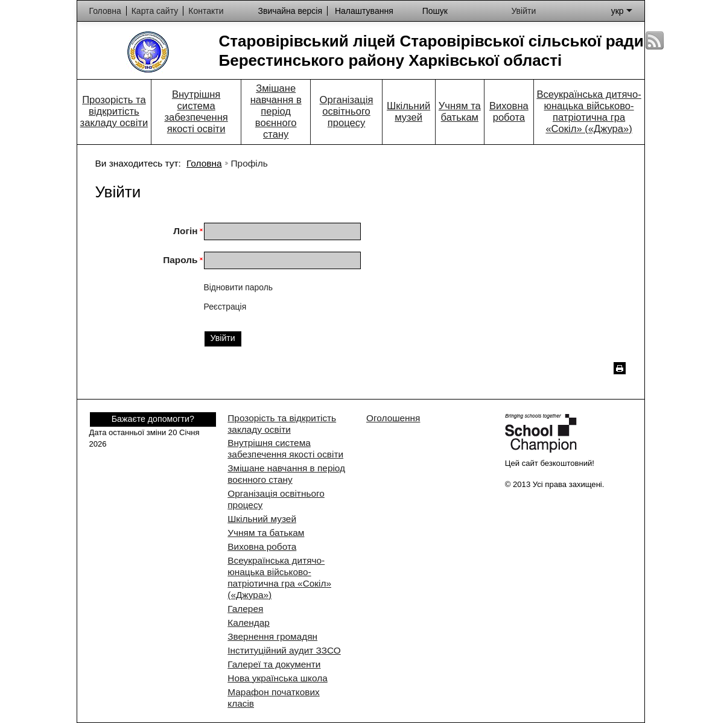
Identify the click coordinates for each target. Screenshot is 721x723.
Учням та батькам (460, 111)
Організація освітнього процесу (346, 111)
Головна (203, 163)
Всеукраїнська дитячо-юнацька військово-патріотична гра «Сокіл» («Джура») (588, 112)
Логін (185, 231)
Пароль (180, 260)
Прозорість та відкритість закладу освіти (114, 111)
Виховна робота (509, 111)
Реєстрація (225, 306)
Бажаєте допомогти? (153, 419)
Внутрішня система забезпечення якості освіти (195, 112)
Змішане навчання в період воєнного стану (276, 111)
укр (621, 11)
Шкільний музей (408, 111)
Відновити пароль (238, 287)
